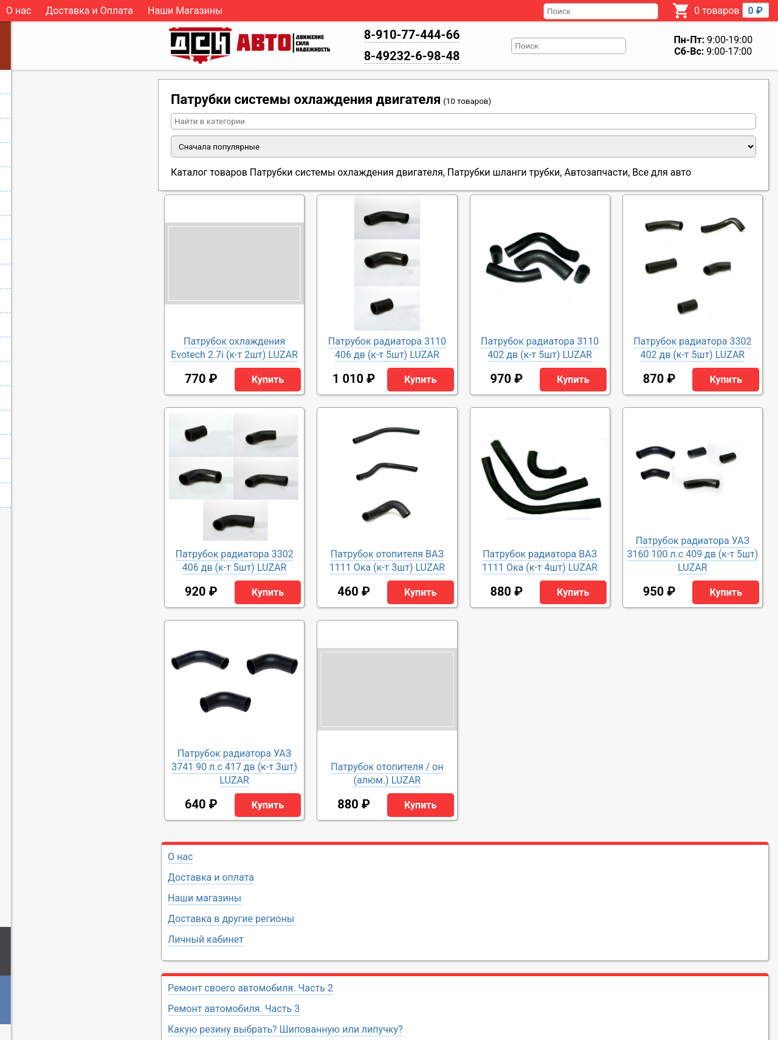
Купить (268, 379)
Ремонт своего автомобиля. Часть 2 (250, 988)
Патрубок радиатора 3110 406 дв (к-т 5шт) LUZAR (387, 348)
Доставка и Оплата (89, 10)
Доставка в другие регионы (231, 919)
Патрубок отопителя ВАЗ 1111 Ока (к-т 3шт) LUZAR (387, 560)
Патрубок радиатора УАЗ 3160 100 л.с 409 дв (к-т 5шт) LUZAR (692, 554)
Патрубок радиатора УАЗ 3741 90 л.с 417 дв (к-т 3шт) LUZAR (234, 767)
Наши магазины (204, 898)
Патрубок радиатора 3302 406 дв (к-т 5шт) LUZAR (235, 560)
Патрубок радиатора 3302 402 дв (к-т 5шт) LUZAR (692, 348)
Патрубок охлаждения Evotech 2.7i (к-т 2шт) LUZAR (234, 348)
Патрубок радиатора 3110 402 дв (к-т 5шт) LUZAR (540, 348)
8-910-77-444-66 (412, 34)
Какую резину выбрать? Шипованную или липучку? (285, 1029)
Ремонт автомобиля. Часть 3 (234, 1008)
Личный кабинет (206, 939)
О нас (18, 10)
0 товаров (731, 10)
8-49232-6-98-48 (412, 56)
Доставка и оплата (211, 877)
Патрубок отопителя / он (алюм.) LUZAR (387, 773)
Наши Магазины (185, 10)
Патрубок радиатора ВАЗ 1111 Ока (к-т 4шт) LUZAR (539, 560)
